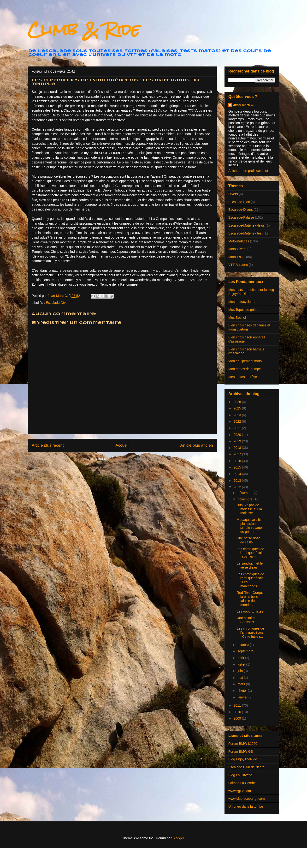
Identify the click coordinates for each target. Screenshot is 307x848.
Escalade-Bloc (239, 202)
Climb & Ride (84, 30)
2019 (238, 441)
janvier (242, 697)
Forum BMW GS (240, 751)
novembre (245, 499)
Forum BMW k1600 (242, 744)
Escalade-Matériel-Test (245, 233)
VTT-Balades (238, 265)
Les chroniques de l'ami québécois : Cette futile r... (250, 632)
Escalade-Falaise (241, 217)
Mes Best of (237, 317)
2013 (238, 480)
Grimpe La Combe (242, 783)
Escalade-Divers (58, 303)
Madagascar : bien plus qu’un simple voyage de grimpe (250, 526)
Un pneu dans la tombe (245, 806)
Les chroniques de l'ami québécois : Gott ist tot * (250, 553)
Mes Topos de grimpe (244, 310)
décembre (245, 493)
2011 (238, 705)
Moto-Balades (238, 241)
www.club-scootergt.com (246, 798)
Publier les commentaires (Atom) (132, 458)
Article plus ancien (196, 445)
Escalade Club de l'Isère (246, 767)
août (241, 658)
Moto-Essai (236, 257)
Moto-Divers (237, 249)
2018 (238, 448)
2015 (238, 467)
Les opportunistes (250, 611)
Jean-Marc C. (243, 105)
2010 (238, 712)
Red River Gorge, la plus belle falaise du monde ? (250, 599)
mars (241, 684)
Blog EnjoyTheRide (242, 759)
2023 (238, 415)
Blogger (178, 838)
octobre (243, 645)
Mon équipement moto (245, 361)
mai (240, 678)
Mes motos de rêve (242, 377)
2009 (238, 718)
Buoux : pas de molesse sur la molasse (249, 509)
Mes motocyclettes (242, 302)
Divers (233, 194)
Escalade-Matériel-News (246, 225)
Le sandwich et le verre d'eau (250, 565)
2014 (238, 474)
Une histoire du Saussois (248, 620)
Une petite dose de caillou (248, 540)
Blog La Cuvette (240, 775)
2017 (238, 454)
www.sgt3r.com (239, 791)
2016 (238, 461)
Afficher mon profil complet (248, 171)
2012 (238, 487)
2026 (238, 402)
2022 (238, 421)
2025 (238, 408)
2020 (238, 435)
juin (240, 671)
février (242, 690)
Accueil (122, 445)
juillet (241, 664)
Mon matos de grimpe (244, 369)
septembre (245, 651)
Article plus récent (48, 445)
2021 (238, 428)
